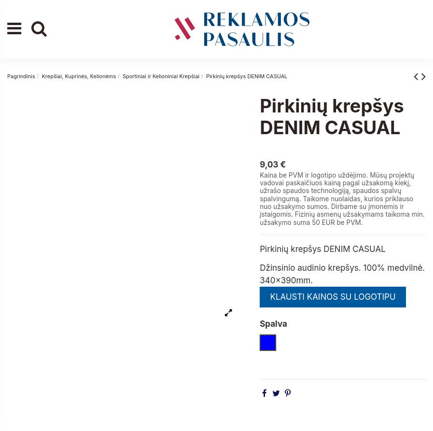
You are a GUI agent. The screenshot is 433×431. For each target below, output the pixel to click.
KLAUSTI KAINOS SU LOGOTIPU (332, 297)
